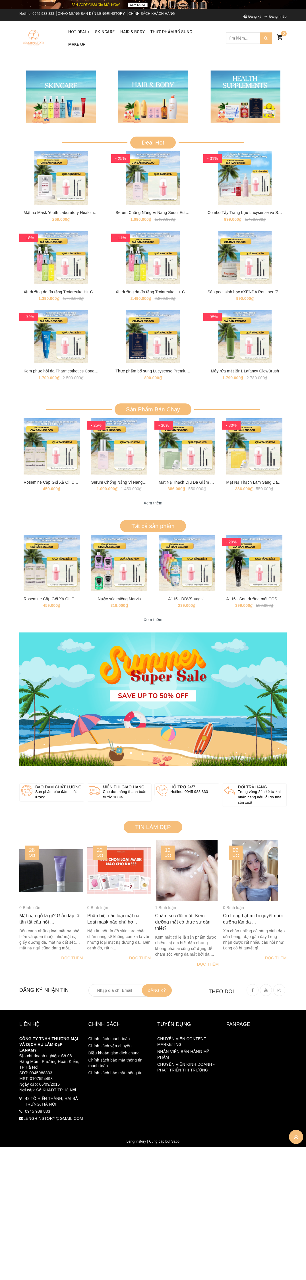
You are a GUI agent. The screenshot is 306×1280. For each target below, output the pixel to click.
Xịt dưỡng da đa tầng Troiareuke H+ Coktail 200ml (160, 436)
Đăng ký (252, 16)
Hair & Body (132, 32)
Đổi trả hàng (252, 987)
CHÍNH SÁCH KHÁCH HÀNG (152, 14)
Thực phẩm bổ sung (171, 32)
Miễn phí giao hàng (124, 987)
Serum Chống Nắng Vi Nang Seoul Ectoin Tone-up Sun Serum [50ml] (177, 339)
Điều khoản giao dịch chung (114, 1262)
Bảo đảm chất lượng (58, 987)
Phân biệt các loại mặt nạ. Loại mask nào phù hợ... (114, 1128)
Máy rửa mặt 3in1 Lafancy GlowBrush (245, 534)
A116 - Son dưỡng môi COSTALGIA (258, 798)
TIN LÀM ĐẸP (153, 1027)
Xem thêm (153, 684)
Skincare (105, 32)
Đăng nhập (275, 16)
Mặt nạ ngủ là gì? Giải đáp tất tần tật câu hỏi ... (50, 1128)
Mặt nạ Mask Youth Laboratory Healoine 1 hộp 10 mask (74, 339)
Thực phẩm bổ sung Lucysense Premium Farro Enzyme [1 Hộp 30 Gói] (179, 534)
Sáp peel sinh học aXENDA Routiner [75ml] (247, 436)
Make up (77, 44)
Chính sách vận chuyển (110, 1255)
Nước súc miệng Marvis (119, 798)
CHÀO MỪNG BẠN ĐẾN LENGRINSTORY (91, 14)
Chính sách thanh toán (109, 1248)
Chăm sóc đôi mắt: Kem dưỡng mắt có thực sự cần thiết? (182, 1132)
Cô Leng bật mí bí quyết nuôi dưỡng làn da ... (253, 1128)
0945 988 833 (43, 14)
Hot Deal (79, 32)
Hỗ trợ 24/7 (182, 987)
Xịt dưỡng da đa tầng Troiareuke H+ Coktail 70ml (68, 436)
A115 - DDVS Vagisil (186, 798)
